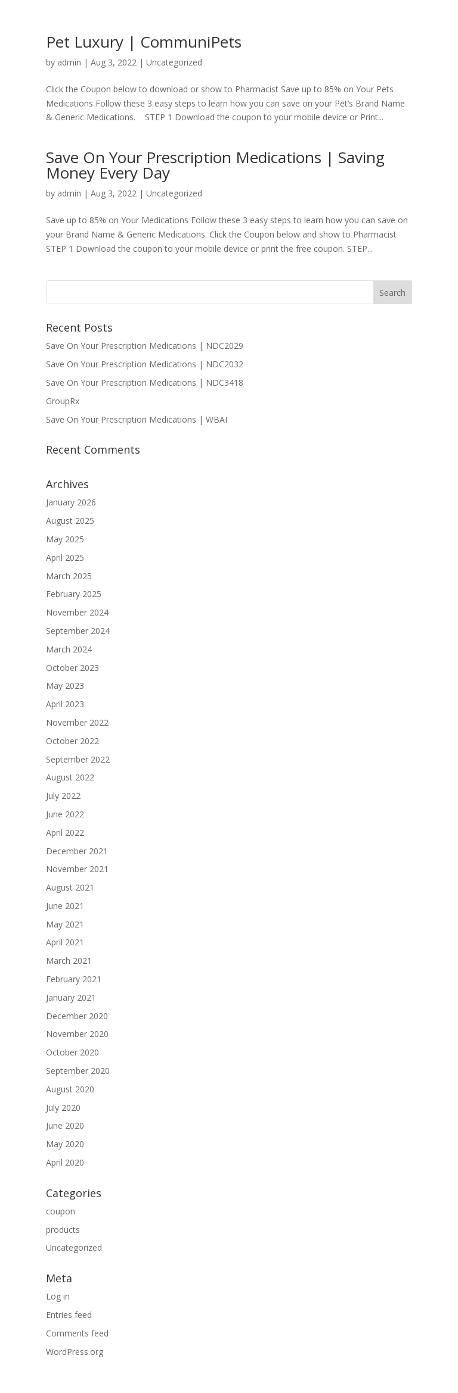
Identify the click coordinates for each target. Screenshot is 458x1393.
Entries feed (69, 1314)
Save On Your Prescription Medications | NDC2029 (144, 345)
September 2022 (78, 759)
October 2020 (72, 1052)
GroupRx (62, 401)
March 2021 (69, 960)
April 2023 (65, 704)
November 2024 (77, 612)
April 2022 (65, 832)
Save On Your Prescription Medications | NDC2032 (144, 364)
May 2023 (65, 685)
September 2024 (78, 630)
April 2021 (65, 942)
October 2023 (72, 667)
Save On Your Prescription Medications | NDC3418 (144, 382)
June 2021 (65, 905)
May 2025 (65, 539)
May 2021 (65, 924)
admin (69, 62)
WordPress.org (74, 1351)
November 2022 (77, 722)
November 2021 (77, 868)
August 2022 (70, 777)
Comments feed (77, 1333)
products (63, 1229)
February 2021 (73, 979)
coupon (60, 1211)
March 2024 (69, 649)
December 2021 (77, 851)
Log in (58, 1296)
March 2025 (69, 576)
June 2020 (65, 1125)
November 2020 (77, 1033)
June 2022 (65, 814)
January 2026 (71, 502)
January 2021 (71, 997)
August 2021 (70, 887)
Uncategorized (174, 62)
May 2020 (65, 1144)
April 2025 (65, 557)
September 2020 (78, 1070)
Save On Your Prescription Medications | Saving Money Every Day (215, 164)
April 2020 (65, 1162)
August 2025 (70, 520)
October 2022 (72, 741)
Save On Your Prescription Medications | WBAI (136, 419)
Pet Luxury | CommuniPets (144, 41)
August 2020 (70, 1089)
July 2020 (63, 1107)
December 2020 (77, 1016)
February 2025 (73, 593)
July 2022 (63, 795)
